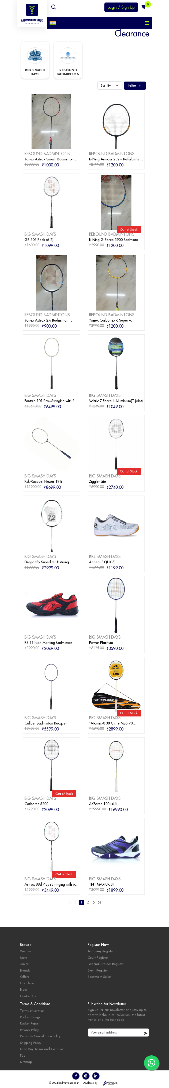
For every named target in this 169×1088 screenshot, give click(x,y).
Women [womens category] (25, 951)
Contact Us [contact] (28, 996)
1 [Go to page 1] (81, 902)
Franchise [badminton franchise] (27, 983)
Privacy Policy (29, 1030)
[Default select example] (109, 85)
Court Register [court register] (98, 957)
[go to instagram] (86, 1076)
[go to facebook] (76, 1076)
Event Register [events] (98, 970)
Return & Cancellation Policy (40, 1036)
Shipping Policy (30, 1043)
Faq (23, 1055)
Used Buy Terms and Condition (42, 1049)
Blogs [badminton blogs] (24, 989)
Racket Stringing (32, 1017)
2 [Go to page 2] (88, 902)
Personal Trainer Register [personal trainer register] (106, 964)
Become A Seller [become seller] (99, 977)
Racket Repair (30, 1023)
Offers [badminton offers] (24, 977)
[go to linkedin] (96, 1076)
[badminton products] (52, 121)
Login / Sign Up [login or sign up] (121, 7)
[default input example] (118, 1033)
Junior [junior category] (24, 964)
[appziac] (110, 1083)
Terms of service (32, 1010)
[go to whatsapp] (151, 1062)
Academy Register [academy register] (101, 951)
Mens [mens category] (24, 957)
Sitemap (26, 1062)
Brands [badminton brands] (25, 970)
